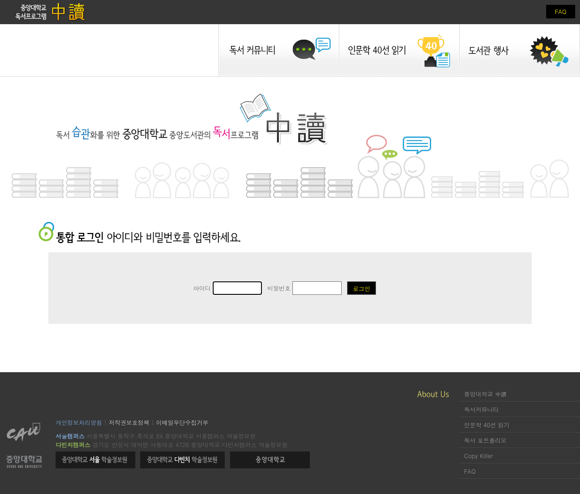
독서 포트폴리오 (485, 440)
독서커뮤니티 (481, 409)
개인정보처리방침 (79, 422)
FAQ (560, 11)
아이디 (227, 288)
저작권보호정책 (129, 422)
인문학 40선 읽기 (486, 425)
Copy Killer (478, 455)
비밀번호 (304, 288)
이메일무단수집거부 (182, 422)
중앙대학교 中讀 (485, 394)
